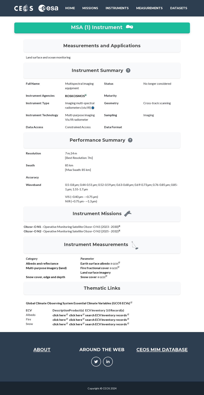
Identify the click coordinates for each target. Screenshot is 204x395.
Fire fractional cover (95, 267)
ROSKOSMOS (75, 95)
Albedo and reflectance (42, 263)
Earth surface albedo (95, 263)
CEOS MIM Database (162, 349)
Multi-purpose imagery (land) (46, 267)
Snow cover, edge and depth (45, 276)
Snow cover (89, 276)
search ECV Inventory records (107, 315)
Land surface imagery (96, 272)
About (41, 349)
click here (60, 315)
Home (70, 8)
